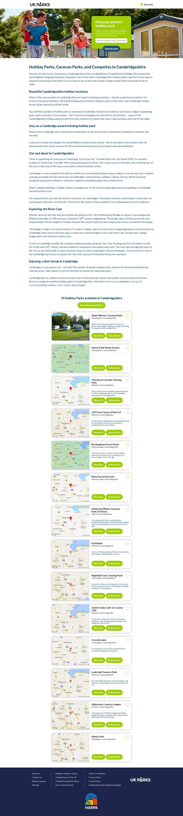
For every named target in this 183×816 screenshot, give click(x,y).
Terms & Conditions (97, 773)
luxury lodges (64, 285)
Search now (111, 48)
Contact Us (37, 777)
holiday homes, (111, 281)
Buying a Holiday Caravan (66, 773)
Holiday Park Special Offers (67, 781)
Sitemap (35, 785)
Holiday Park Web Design (100, 785)
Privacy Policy (95, 777)
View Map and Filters (91, 305)
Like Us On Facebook (64, 785)
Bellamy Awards (39, 781)
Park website (114, 336)
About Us (36, 773)
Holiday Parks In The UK (65, 777)
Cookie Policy (95, 781)
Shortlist (147, 4)
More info (98, 336)
